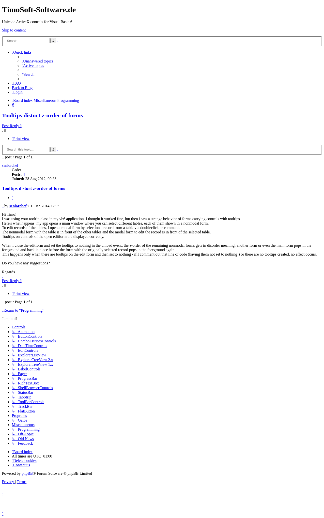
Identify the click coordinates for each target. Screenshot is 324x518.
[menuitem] (37, 61)
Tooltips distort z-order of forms (42, 115)
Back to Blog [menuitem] (22, 88)
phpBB (27, 473)
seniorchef (10, 165)
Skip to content (14, 30)
